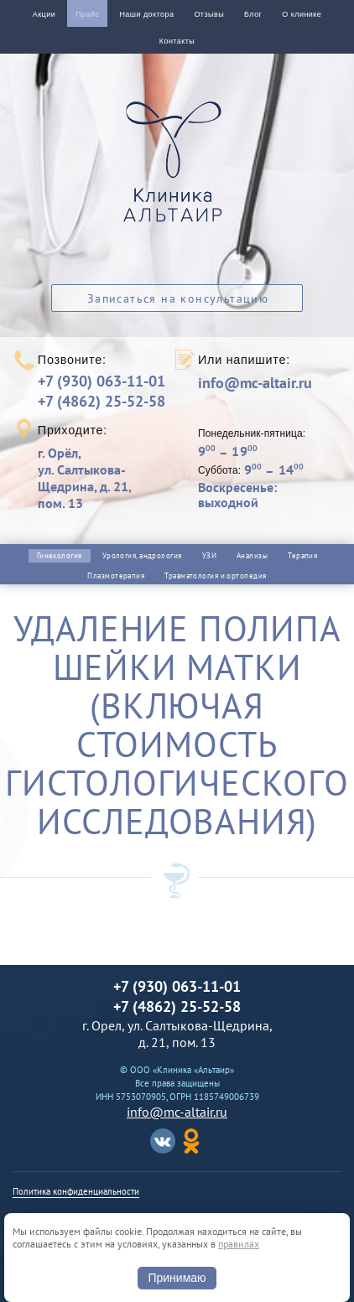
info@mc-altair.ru (255, 383)
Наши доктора (146, 14)
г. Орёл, (104, 477)
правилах (238, 1243)
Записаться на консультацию (177, 298)
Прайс (87, 14)
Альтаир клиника (177, 171)
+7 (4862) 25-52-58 (101, 401)
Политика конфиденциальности (76, 1191)
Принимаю (177, 1277)
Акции (44, 14)
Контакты (177, 41)
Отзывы (209, 14)
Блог (253, 14)
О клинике (301, 14)
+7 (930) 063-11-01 (101, 381)
